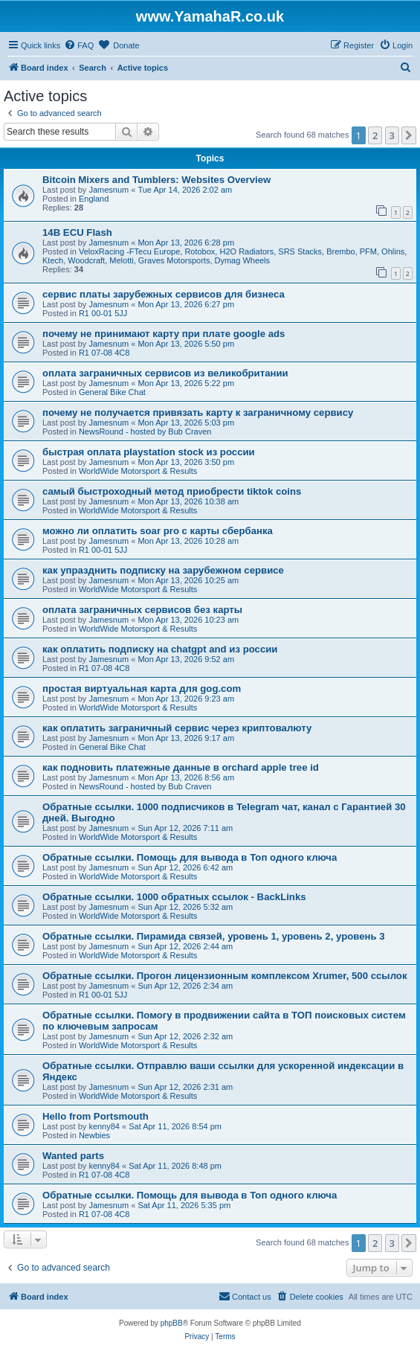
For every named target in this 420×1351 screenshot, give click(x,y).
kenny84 (104, 1126)
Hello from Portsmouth (95, 1116)
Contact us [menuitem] (245, 1296)
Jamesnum (108, 189)
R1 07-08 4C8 (104, 352)
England (94, 198)
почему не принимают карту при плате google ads (163, 333)
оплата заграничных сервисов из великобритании (165, 373)
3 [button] (392, 135)
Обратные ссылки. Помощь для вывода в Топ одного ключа (189, 857)
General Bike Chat (112, 392)
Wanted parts (73, 1155)
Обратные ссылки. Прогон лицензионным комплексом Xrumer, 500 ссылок (224, 975)
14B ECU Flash (77, 232)
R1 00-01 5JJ (103, 313)
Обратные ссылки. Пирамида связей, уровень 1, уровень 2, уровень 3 (213, 936)
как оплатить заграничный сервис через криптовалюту (176, 728)
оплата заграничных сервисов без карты (142, 609)
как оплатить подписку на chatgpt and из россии (159, 649)
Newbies (94, 1135)
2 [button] (375, 135)
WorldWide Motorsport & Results (138, 470)
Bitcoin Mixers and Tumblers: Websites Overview (156, 179)
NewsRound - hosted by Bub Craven (145, 431)
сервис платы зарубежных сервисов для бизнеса (163, 294)
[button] (408, 135)
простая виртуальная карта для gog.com (141, 688)
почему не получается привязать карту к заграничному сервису (197, 412)
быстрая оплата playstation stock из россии (148, 452)
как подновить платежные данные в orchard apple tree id (180, 767)
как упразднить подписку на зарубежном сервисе (163, 570)
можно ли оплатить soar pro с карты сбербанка (157, 530)
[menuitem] (79, 45)
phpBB (172, 1323)
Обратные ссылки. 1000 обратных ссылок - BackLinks (174, 896)
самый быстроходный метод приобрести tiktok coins (171, 491)
